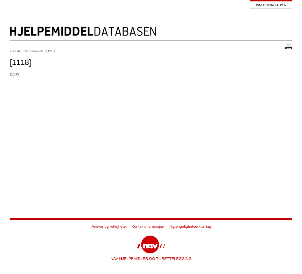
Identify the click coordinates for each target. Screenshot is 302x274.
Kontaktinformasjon (148, 226)
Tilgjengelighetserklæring (190, 226)
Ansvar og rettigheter (109, 226)
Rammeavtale (33, 51)
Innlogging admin (271, 5)
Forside (15, 51)
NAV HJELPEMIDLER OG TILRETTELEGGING (151, 258)
